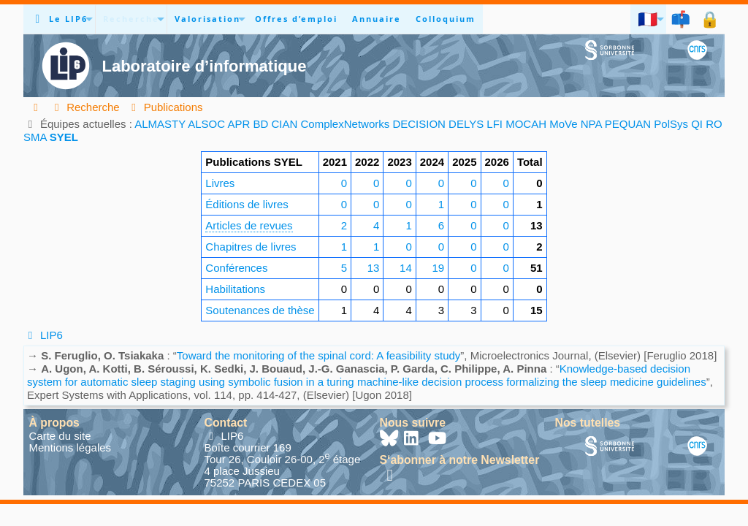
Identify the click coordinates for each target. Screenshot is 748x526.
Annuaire (376, 18)
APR (238, 124)
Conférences (236, 268)
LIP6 (43, 335)
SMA (35, 137)
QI (697, 124)
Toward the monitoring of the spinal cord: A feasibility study (319, 355)
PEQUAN (628, 124)
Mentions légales (70, 447)
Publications (165, 107)
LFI (494, 124)
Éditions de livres (246, 204)
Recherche (131, 18)
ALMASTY (160, 124)
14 (406, 268)
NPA (591, 124)
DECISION (419, 124)
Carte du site (60, 436)
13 (373, 268)
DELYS (466, 124)
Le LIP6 (68, 18)
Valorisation (207, 18)
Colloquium (446, 18)
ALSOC (206, 124)
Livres (219, 183)
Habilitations (235, 289)
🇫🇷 (648, 18)
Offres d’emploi (296, 18)
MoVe (563, 124)
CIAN (285, 124)
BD (260, 124)
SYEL (64, 137)
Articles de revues (248, 225)
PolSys (671, 124)
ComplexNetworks (345, 124)
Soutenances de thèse (259, 310)
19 (438, 268)
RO (714, 124)
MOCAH (525, 124)
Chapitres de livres (250, 246)
